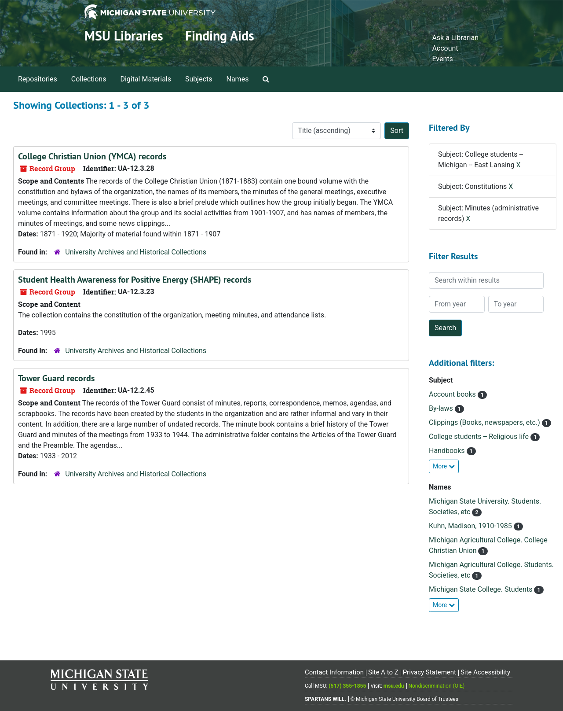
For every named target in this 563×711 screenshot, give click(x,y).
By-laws (442, 408)
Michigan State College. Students (481, 589)
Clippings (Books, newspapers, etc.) (485, 422)
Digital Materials (145, 79)
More (444, 466)
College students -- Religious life (479, 436)
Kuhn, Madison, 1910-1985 (471, 526)
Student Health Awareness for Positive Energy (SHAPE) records (134, 279)
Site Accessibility (485, 672)
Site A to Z (383, 672)
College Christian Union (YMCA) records (92, 156)
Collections (88, 79)
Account (445, 48)
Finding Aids (219, 35)
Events (442, 59)
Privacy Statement (429, 672)
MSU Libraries (123, 35)
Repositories (37, 79)
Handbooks (448, 450)
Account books (453, 394)
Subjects (198, 79)
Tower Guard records (56, 378)
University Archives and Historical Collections (135, 252)
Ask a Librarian (455, 37)
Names (238, 79)
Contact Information (334, 672)
